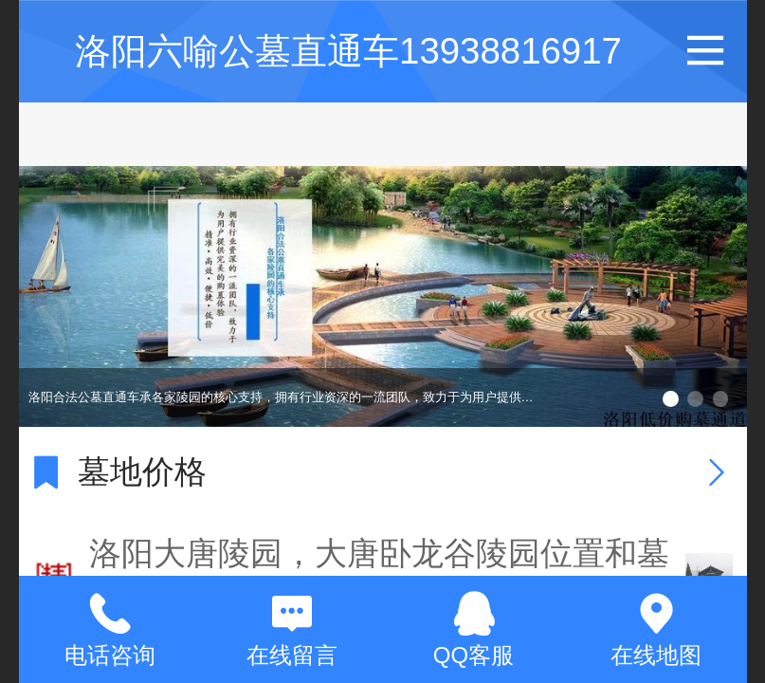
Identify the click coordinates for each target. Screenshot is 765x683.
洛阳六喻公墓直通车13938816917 (348, 50)
